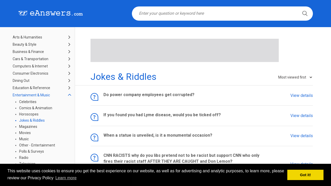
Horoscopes (29, 114)
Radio (23, 158)
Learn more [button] (66, 178)
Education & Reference (31, 88)
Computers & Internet (30, 66)
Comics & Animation (35, 108)
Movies (25, 133)
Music (24, 139)
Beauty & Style (24, 44)
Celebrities (27, 102)
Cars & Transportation (30, 59)
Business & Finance (28, 52)
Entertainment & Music (31, 95)
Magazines (28, 127)
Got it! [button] (305, 175)
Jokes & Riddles (32, 120)
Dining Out (21, 81)
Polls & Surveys (31, 151)
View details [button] (301, 95)
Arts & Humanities (27, 37)
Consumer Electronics (30, 73)
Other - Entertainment (37, 145)
